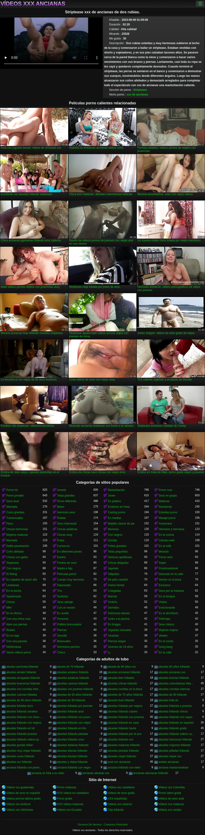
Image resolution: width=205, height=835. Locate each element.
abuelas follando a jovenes (175, 706)
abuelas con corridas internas (24, 689)
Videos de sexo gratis (121, 793)
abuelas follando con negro (175, 717)
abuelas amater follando (21, 672)
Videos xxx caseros (120, 804)
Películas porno (67, 574)
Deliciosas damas (119, 613)
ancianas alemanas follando (150, 773)
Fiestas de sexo (67, 562)
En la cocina (166, 534)
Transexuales (14, 518)
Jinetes (163, 635)
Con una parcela (16, 641)
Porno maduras (66, 787)
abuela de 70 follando (70, 666)
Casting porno (116, 512)
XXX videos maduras (70, 804)
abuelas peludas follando (123, 750)
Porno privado (15, 495)
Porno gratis (64, 798)
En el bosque (167, 596)
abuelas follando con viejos (74, 722)
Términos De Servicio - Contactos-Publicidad (103, 824)
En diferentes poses (69, 551)
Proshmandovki (168, 568)
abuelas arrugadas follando (23, 678)
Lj (109, 652)
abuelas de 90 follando (71, 700)
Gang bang (166, 646)
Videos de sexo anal (171, 798)
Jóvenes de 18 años (120, 646)
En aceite (63, 613)
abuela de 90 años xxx (122, 666)
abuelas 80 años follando (174, 666)
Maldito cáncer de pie (121, 523)
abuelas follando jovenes (21, 734)
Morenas (113, 529)
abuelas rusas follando (20, 756)
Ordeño (112, 602)
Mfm (9, 607)
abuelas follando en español (176, 722)
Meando (164, 551)
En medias (114, 518)
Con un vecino (66, 607)
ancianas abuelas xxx (95, 773)
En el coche (166, 641)
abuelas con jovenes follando (75, 689)
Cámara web (167, 540)
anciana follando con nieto (124, 767)
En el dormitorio (168, 613)
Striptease (140, 90)
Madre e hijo (65, 568)
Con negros (115, 534)
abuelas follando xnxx (70, 739)
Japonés (113, 568)
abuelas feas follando (121, 700)
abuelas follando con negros (23, 722)
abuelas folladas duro (19, 706)
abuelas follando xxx (120, 739)
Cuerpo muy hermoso (70, 579)
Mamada (11, 506)
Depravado (64, 585)
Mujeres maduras (17, 534)
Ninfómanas (13, 646)
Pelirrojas (164, 618)
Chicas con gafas (17, 557)
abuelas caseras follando (72, 683)
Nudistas (62, 596)
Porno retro (166, 557)
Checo (61, 652)
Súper (162, 562)
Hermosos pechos (68, 646)
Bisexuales (64, 641)
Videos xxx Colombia (172, 787)
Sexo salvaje (65, 602)
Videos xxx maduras (171, 804)
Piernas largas (117, 641)
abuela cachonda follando (22, 666)
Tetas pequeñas (118, 551)
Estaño (61, 557)
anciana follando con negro (74, 767)
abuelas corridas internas (174, 689)
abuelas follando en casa (123, 722)
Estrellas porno (168, 512)
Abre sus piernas (16, 624)
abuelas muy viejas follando (23, 750)
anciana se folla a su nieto (48, 773)
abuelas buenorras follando (23, 683)
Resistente (165, 506)
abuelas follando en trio (71, 728)
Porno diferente (66, 501)
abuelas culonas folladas (21, 694)
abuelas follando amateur (22, 711)
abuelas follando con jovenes (126, 717)
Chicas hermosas (17, 529)
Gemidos (113, 607)
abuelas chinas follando (122, 683)
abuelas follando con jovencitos (75, 717)
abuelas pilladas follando (174, 750)
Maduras (164, 501)
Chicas (10, 602)
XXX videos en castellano (73, 793)
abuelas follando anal (70, 711)
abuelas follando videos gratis (24, 739)
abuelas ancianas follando (124, 672)
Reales (10, 630)
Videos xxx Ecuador (69, 809)
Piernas (62, 630)
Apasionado (13, 596)
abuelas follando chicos (173, 711)
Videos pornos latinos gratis (23, 798)
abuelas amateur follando (73, 672)
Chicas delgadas (118, 562)
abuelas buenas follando (174, 678)
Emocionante (167, 607)
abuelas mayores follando (175, 745)
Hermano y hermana (171, 529)
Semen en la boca (170, 579)
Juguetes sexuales (119, 630)
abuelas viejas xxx (170, 756)
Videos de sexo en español (23, 793)
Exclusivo (165, 585)
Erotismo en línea (119, 506)
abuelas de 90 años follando (23, 700)
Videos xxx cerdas (170, 809)
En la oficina (13, 613)
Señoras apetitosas (120, 557)
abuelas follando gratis (173, 728)
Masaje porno (167, 518)
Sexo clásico (166, 624)
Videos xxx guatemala (20, 787)
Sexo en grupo (168, 495)
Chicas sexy (64, 534)
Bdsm (60, 506)
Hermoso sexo (66, 512)
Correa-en (63, 546)
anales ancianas (169, 762)
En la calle (165, 652)
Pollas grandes (117, 546)
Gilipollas (113, 574)
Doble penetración (17, 546)
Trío (59, 590)
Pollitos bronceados (69, 624)
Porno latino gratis (170, 793)
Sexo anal (12, 501)
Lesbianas (12, 585)
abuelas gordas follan (19, 745)
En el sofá (165, 546)
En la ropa (12, 635)
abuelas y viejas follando (72, 762)
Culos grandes (15, 512)
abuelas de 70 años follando (125, 694)
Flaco (9, 523)
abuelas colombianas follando (177, 683)
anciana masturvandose (173, 767)
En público (114, 501)
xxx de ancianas (137, 94)
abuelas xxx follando (19, 762)
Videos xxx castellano (121, 787)
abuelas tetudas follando (72, 756)
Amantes (113, 635)
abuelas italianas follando (73, 745)
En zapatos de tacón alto (21, 579)
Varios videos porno (18, 652)
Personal (62, 618)
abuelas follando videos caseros (177, 734)
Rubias (61, 518)
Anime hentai (116, 585)
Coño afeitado (15, 551)
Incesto (61, 490)
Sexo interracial (67, 523)
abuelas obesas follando (72, 750)
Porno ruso (166, 490)
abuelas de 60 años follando (74, 694)
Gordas (112, 540)
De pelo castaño (118, 579)
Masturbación (116, 490)
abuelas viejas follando (122, 756)
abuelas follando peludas (72, 734)
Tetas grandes (66, 495)
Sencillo (62, 635)
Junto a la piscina (119, 618)
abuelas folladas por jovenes (75, 706)
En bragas (114, 624)
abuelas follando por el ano (124, 734)
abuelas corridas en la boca (125, 689)
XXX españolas (117, 798)
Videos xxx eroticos (18, 804)
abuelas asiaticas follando (73, 678)
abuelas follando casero (123, 711)
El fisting (11, 574)
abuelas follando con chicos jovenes (24, 717)
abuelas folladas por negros (125, 706)
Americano (165, 523)
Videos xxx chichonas (19, 809)
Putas (60, 540)
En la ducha (13, 590)
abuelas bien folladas (121, 678)
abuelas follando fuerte (122, 728)
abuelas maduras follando (124, 745)
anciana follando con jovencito (24, 767)
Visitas (163, 602)
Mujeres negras (168, 630)
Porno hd (12, 490)
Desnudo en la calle (171, 574)
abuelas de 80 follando (173, 694)
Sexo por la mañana (171, 590)
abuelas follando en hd (20, 728)
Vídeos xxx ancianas (32, 4)
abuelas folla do (168, 700)
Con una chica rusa (18, 618)
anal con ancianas (119, 762)
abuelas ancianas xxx (172, 672)
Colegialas (114, 590)
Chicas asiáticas (67, 529)
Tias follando (116, 809)
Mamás (112, 596)
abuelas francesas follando (175, 739)
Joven (111, 495)
